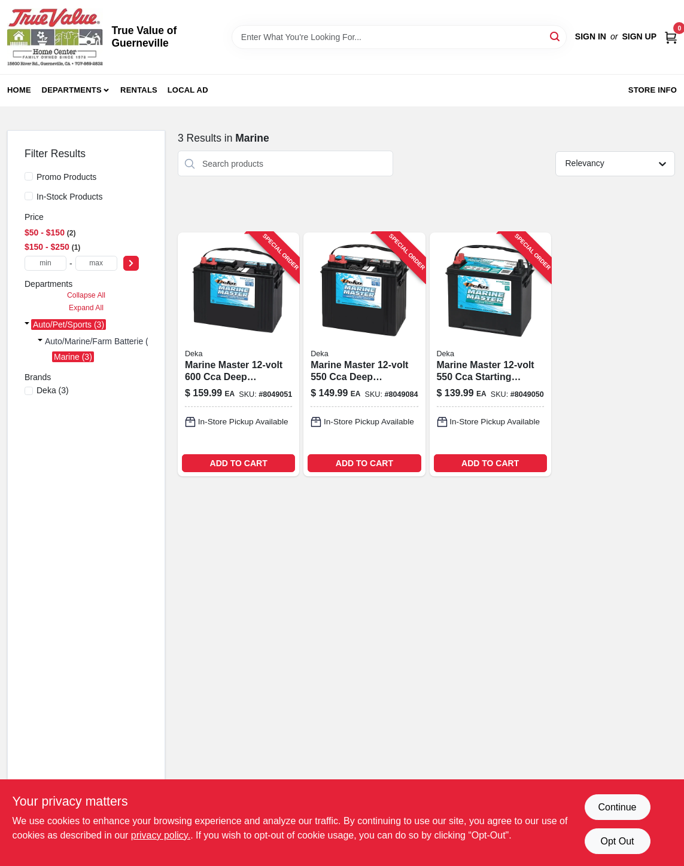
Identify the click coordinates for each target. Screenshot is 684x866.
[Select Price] (131, 263)
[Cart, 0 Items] (671, 36)
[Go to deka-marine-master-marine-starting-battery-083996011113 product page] (490, 354)
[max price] (96, 263)
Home (19, 89)
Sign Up (639, 36)
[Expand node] (27, 324)
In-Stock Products (70, 196)
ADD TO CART (238, 463)
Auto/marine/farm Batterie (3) (100, 341)
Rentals (138, 89)
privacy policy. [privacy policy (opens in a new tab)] (160, 835)
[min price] (45, 263)
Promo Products (66, 177)
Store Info (652, 89)
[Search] (555, 36)
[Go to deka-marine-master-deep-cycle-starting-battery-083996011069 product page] (238, 354)
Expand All (86, 308)
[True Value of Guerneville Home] (55, 37)
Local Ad (188, 89)
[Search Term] (399, 37)
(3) (53, 390)
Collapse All (86, 295)
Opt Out (617, 841)
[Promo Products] (29, 176)
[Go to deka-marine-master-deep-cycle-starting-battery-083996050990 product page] (364, 354)
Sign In (590, 36)
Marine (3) (73, 357)
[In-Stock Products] (29, 196)
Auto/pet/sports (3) (68, 324)
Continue (617, 807)
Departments (72, 89)
